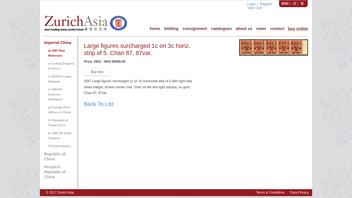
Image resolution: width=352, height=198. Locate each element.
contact (277, 28)
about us (244, 28)
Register (266, 4)
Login (251, 4)
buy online (298, 28)
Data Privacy (299, 192)
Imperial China (57, 42)
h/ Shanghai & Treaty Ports (58, 123)
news (261, 28)
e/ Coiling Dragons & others (61, 66)
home (155, 28)
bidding (171, 28)
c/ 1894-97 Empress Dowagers (55, 94)
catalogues (221, 28)
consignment (195, 28)
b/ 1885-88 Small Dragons (59, 135)
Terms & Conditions (270, 192)
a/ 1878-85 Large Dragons (59, 79)
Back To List (98, 104)
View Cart (254, 8)
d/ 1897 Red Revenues (56, 53)
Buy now (97, 72)
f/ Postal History (59, 146)
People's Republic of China (54, 172)
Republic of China (54, 156)
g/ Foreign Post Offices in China (59, 110)
